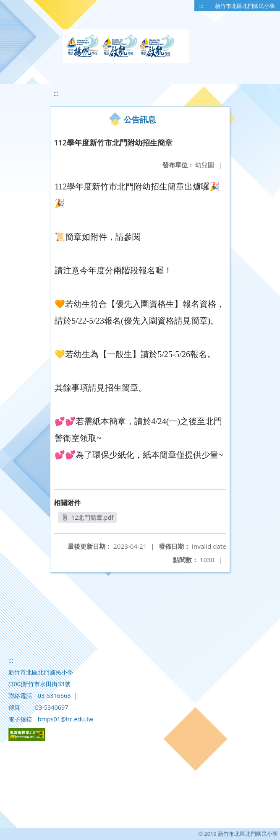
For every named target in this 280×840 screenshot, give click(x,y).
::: (201, 6)
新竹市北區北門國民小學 (245, 6)
